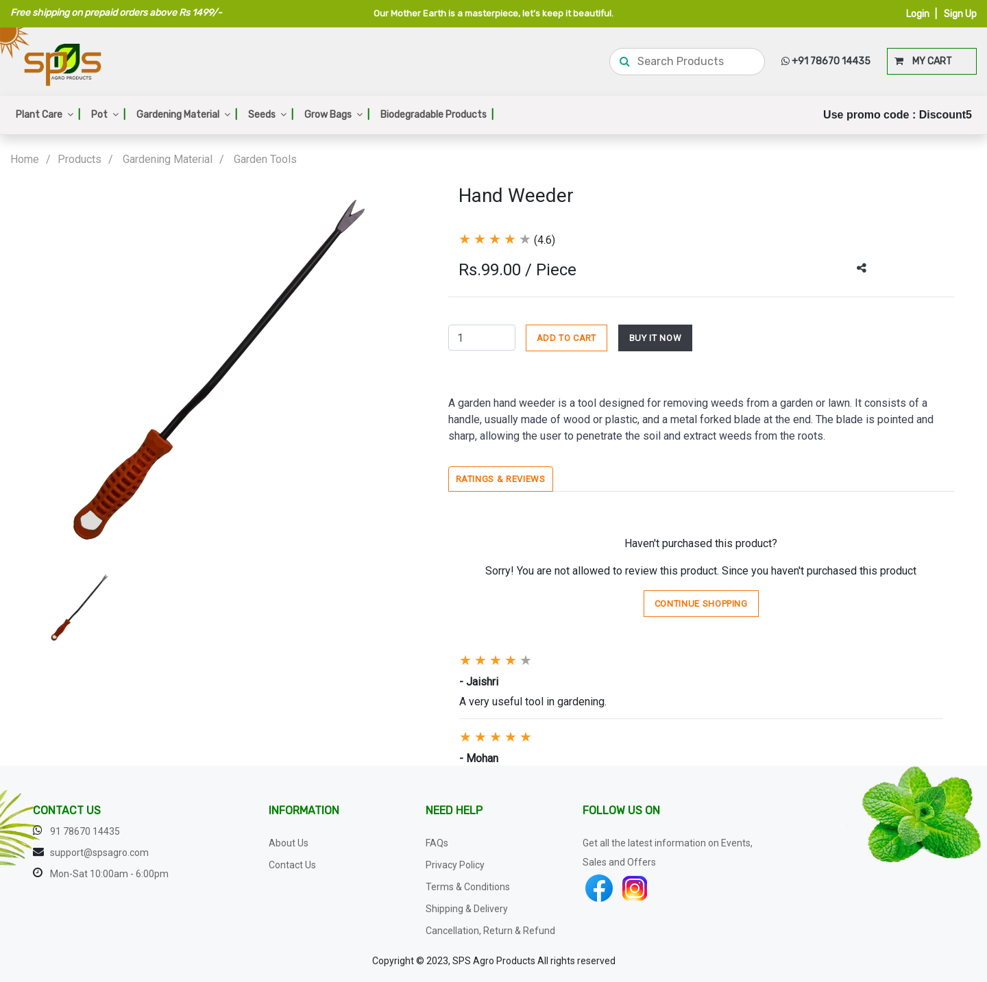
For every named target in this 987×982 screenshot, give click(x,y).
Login (917, 14)
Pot (108, 115)
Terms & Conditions (468, 886)
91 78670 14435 (85, 831)
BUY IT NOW (655, 338)
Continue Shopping (701, 604)
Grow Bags (336, 115)
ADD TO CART (566, 338)
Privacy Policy (455, 864)
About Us (288, 843)
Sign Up (960, 14)
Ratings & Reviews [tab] (501, 479)
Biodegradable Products (437, 115)
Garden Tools (265, 159)
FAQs (437, 843)
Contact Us (292, 864)
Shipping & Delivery (467, 908)
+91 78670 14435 (825, 61)
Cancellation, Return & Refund (490, 930)
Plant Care (48, 115)
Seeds (270, 115)
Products (79, 159)
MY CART (923, 61)
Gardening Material (186, 115)
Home (24, 159)
